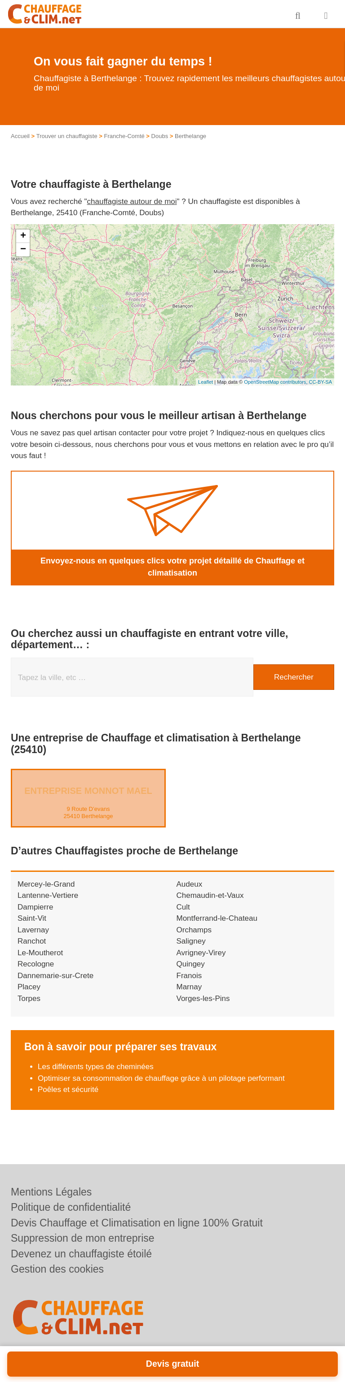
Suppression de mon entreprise (83, 1238)
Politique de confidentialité (71, 1207)
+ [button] (23, 236)
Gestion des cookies (57, 1269)
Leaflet (205, 382)
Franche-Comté (124, 136)
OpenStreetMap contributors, (276, 382)
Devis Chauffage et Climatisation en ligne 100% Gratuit (137, 1223)
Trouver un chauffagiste (66, 136)
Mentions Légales (51, 1192)
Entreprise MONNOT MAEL (88, 791)
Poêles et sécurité (68, 1089)
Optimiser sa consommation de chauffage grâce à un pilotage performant (161, 1078)
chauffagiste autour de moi (132, 201)
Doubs (159, 136)
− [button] (23, 249)
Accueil (20, 136)
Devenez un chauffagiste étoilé (81, 1254)
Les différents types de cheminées (96, 1066)
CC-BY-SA (320, 382)
